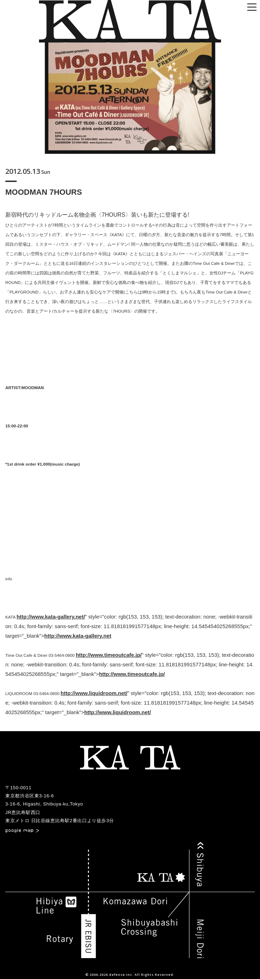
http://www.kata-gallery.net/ (51, 617)
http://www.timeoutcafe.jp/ (109, 655)
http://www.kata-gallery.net (77, 636)
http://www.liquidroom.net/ (94, 693)
